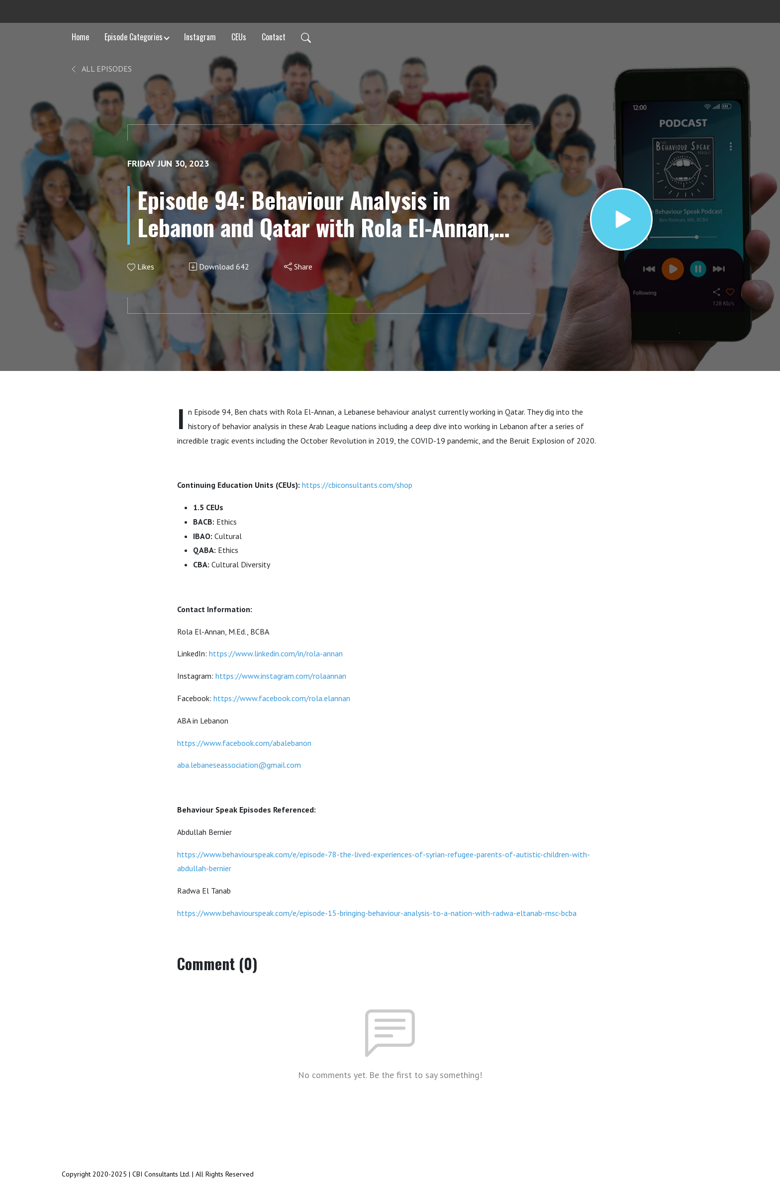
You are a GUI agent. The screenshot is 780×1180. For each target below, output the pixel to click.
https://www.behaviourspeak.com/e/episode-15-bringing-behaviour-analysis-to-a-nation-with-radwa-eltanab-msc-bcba (377, 913)
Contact (274, 37)
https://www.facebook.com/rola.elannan (281, 698)
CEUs (238, 37)
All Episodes (101, 69)
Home (80, 37)
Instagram (200, 37)
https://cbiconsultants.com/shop (357, 485)
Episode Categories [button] (133, 37)
